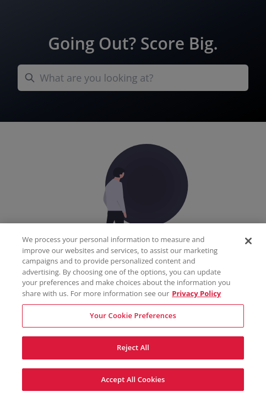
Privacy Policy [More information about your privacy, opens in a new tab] (196, 296)
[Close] (248, 244)
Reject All (133, 350)
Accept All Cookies (133, 382)
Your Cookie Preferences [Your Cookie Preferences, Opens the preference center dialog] (133, 319)
